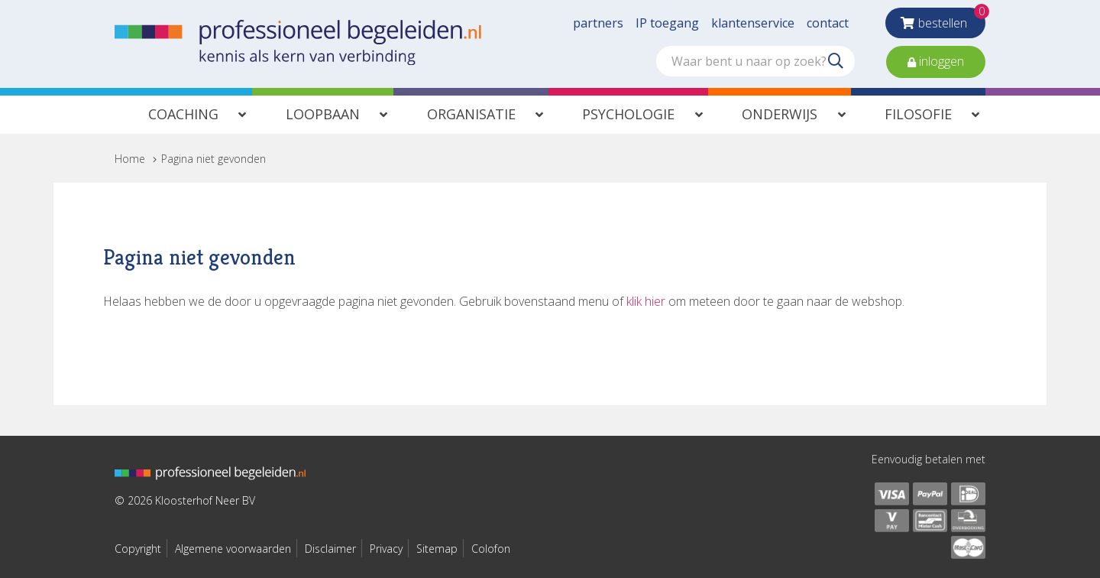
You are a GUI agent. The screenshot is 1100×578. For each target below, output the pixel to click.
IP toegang (667, 23)
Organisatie (471, 114)
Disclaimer (330, 548)
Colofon (490, 548)
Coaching (183, 114)
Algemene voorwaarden (233, 548)
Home (130, 158)
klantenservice (752, 23)
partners (598, 23)
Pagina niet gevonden (213, 158)
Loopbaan (323, 114)
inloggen (940, 61)
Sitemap (437, 548)
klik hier (645, 301)
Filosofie (918, 114)
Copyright (138, 548)
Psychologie (628, 114)
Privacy (386, 548)
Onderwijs (779, 114)
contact (828, 23)
